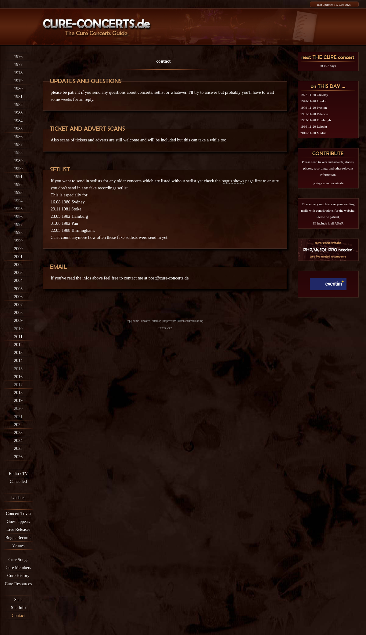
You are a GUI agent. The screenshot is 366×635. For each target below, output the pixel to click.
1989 (18, 161)
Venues (18, 545)
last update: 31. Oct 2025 (334, 4)
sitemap (156, 321)
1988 (18, 152)
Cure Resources (18, 584)
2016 (18, 376)
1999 (18, 241)
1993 (18, 192)
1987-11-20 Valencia (314, 114)
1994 (18, 201)
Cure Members (18, 567)
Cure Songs (18, 559)
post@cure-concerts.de (169, 278)
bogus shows (233, 180)
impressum (169, 321)
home (136, 321)
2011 (18, 336)
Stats (18, 599)
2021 (18, 416)
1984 (18, 121)
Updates (18, 497)
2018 (18, 392)
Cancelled (18, 481)
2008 (18, 312)
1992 (18, 184)
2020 (18, 408)
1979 (18, 80)
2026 (18, 456)
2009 (18, 320)
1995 (18, 208)
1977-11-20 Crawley (314, 95)
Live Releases (18, 529)
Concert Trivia (18, 513)
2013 (18, 352)
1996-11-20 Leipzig (313, 126)
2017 (18, 384)
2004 (18, 280)
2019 (18, 400)
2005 (18, 288)
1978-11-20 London (313, 101)
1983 (18, 113)
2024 (18, 440)
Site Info (18, 607)
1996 (18, 216)
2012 (18, 344)
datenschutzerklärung (190, 321)
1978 (18, 73)
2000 (18, 248)
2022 (18, 424)
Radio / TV (18, 473)
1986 (18, 136)
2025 (18, 448)
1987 (18, 144)
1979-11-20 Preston (313, 107)
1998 (18, 232)
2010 (18, 329)
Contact (18, 615)
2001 (18, 256)
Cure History (18, 575)
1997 (18, 224)
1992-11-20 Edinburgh (315, 120)
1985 (18, 128)
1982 (18, 104)
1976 (18, 56)
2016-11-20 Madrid (313, 133)
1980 (18, 88)
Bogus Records (18, 537)
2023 (18, 432)
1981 (18, 96)
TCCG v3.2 (165, 328)
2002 (18, 264)
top (129, 321)
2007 (18, 304)
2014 (18, 360)
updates (145, 321)
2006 (18, 296)
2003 (18, 272)
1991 (18, 176)
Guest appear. (18, 521)
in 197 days (328, 66)
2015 (18, 369)
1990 (18, 168)
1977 (18, 64)
